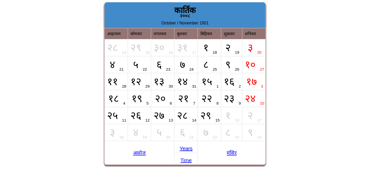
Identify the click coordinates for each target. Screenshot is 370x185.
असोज (139, 153)
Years (186, 148)
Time (186, 160)
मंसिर (232, 153)
